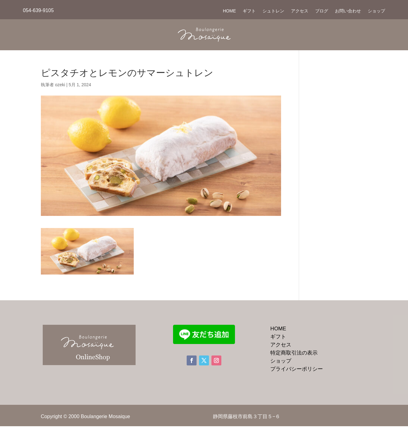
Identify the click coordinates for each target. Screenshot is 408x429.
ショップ (376, 11)
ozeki (60, 84)
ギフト (249, 11)
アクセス (299, 11)
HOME (229, 11)
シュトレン (273, 11)
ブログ (321, 11)
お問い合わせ (348, 11)
